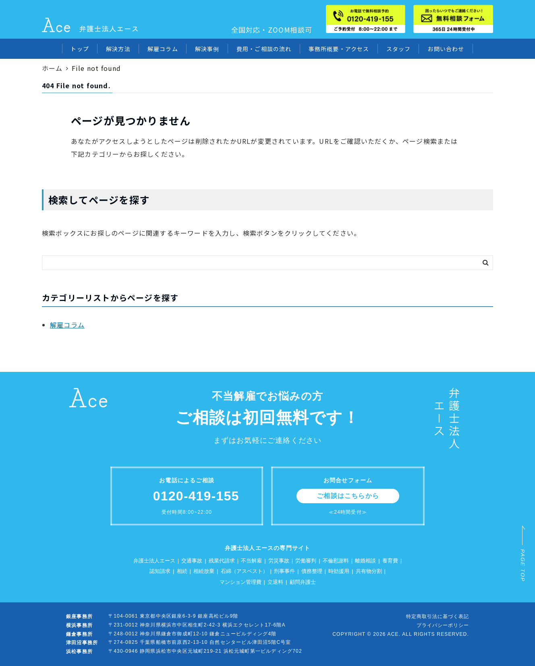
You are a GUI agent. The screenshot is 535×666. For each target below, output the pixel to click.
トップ (80, 49)
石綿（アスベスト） (244, 571)
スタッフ (398, 49)
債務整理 (311, 571)
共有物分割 (369, 571)
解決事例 (207, 49)
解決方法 (118, 49)
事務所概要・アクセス (339, 49)
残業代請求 (222, 561)
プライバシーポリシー (443, 625)
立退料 (275, 582)
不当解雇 (251, 561)
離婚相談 (365, 561)
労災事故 (278, 561)
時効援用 (338, 571)
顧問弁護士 (303, 582)
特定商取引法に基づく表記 (437, 616)
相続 (182, 571)
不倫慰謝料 (336, 561)
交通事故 (191, 561)
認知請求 (159, 571)
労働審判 (305, 561)
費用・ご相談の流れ (264, 49)
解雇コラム (162, 49)
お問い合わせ (445, 49)
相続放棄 (203, 571)
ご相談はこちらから (348, 495)
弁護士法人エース (154, 561)
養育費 (390, 561)
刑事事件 (284, 571)
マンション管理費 (240, 582)
